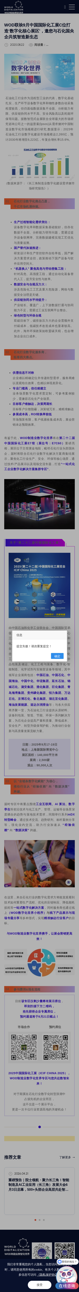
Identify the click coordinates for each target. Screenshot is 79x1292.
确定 (57, 656)
